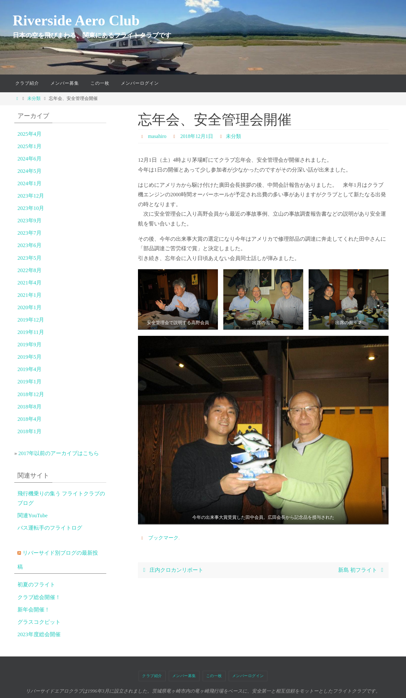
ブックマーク (163, 537)
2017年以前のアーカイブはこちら (58, 453)
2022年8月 (29, 270)
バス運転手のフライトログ (49, 528)
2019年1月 (29, 382)
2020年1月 (29, 307)
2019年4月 (29, 369)
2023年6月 (29, 245)
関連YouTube (32, 515)
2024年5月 (29, 171)
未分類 (34, 98)
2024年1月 (29, 183)
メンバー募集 (184, 676)
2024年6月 (29, 159)
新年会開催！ (33, 610)
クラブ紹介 (152, 676)
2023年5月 (29, 258)
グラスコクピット (39, 622)
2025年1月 (29, 146)
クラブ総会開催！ (39, 597)
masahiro (157, 136)
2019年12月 (30, 320)
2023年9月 (29, 221)
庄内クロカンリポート (172, 570)
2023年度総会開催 (39, 634)
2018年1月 (29, 431)
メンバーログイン (248, 676)
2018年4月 (29, 419)
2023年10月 (30, 208)
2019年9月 (29, 345)
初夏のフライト (36, 585)
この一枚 (214, 676)
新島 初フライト (362, 570)
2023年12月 (30, 196)
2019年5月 (29, 357)
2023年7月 (29, 233)
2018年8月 (29, 407)
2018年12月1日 (196, 136)
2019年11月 (30, 332)
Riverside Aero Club (76, 20)
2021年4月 (29, 283)
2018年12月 (30, 394)
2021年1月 (29, 295)
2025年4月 (29, 134)
